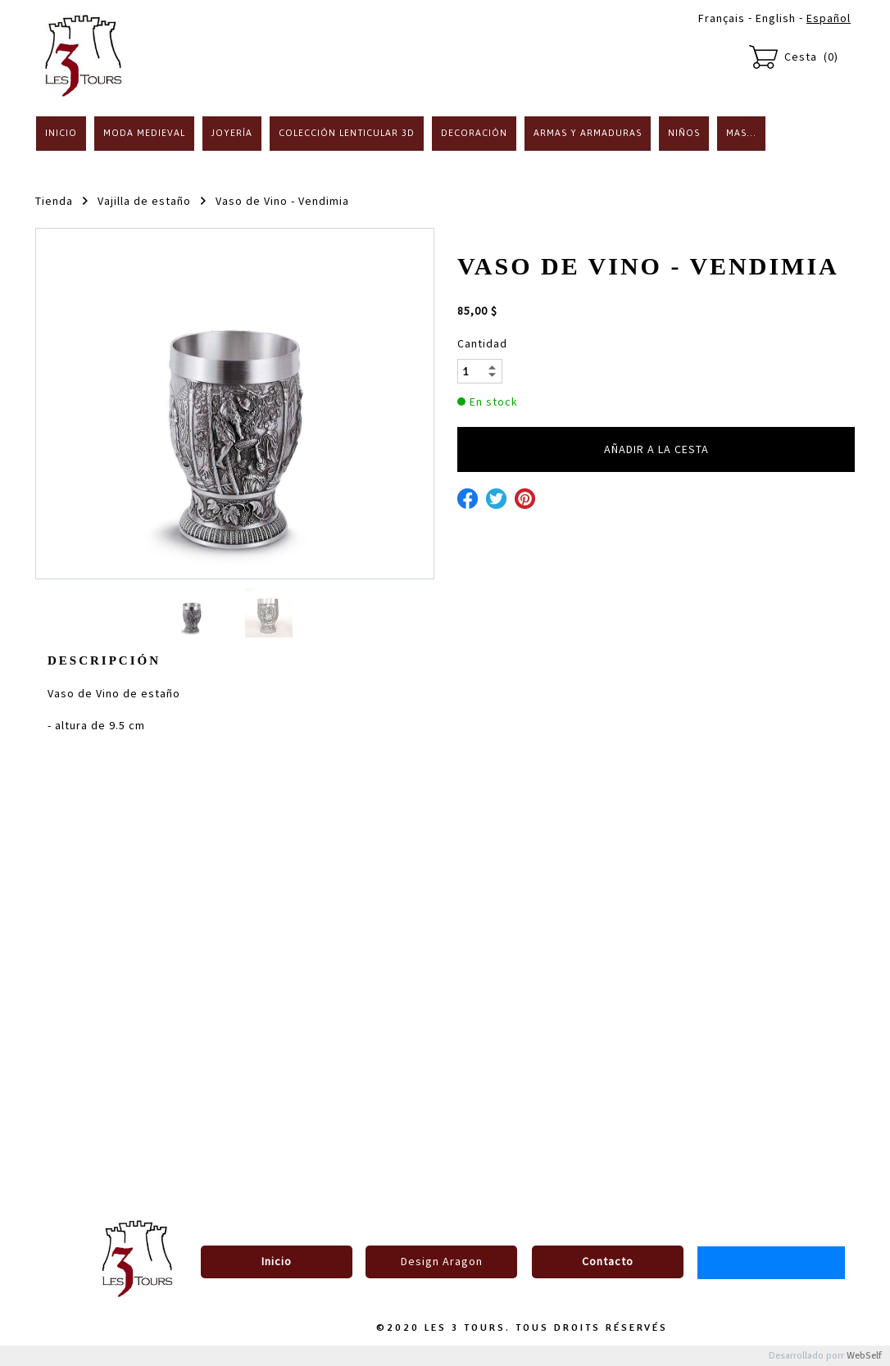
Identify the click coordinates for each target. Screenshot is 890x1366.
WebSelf (864, 1356)
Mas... (741, 133)
